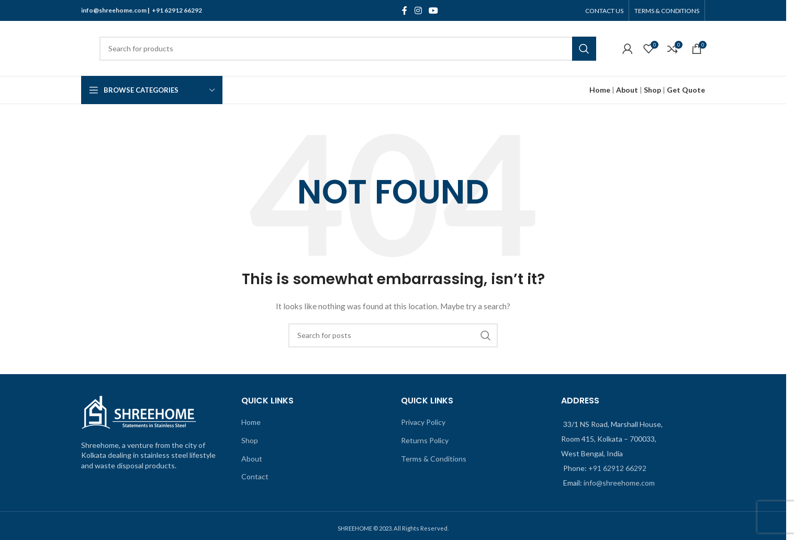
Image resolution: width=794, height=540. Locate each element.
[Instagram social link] (418, 10)
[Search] (347, 49)
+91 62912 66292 (177, 10)
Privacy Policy (423, 422)
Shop (652, 89)
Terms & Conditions (433, 458)
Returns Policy (425, 440)
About (627, 89)
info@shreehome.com (114, 10)
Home (251, 422)
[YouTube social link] (433, 10)
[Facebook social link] (404, 10)
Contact (255, 476)
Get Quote (686, 89)
